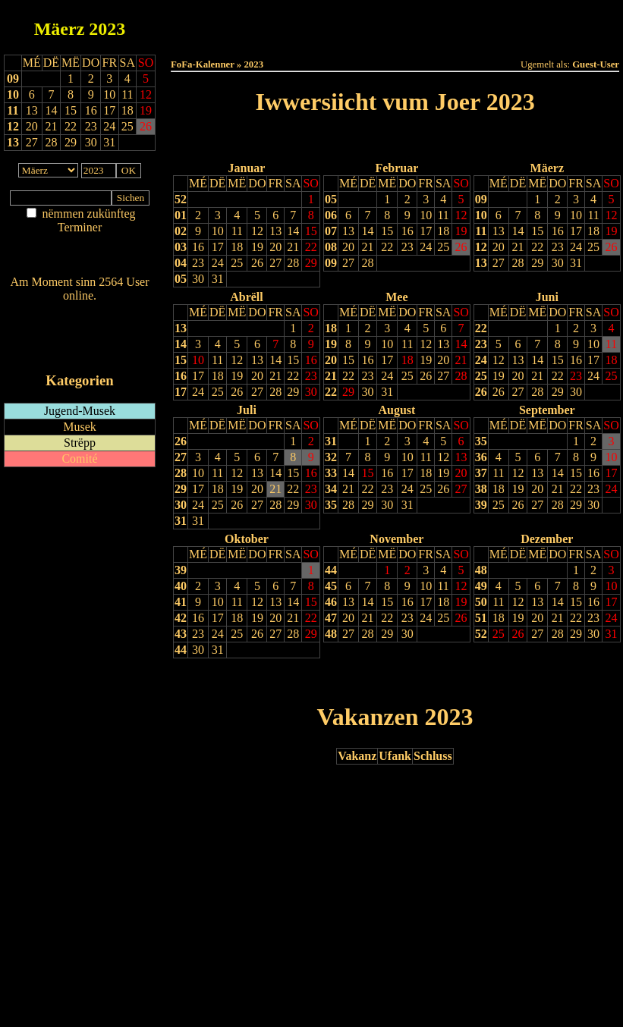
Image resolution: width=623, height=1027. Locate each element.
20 (275, 246)
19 (257, 246)
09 (13, 78)
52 (181, 199)
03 (181, 246)
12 (13, 126)
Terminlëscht (565, 24)
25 (237, 262)
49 (481, 585)
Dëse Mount (394, 24)
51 (481, 617)
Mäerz (59, 29)
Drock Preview (213, 681)
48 (331, 633)
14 (293, 231)
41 (181, 601)
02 (181, 231)
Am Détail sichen (80, 242)
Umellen (395, 38)
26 (257, 262)
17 (218, 246)
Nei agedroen (79, 257)
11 (12, 110)
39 (481, 504)
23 (198, 262)
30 (198, 278)
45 (331, 585)
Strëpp (80, 442)
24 (218, 262)
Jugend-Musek (79, 410)
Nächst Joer (437, 141)
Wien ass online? (79, 310)
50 (481, 601)
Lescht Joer (352, 141)
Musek (79, 426)
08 (331, 246)
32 (331, 457)
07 (331, 231)
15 (311, 231)
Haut (225, 24)
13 (13, 142)
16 (198, 246)
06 (331, 215)
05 (181, 278)
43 (181, 633)
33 (331, 472)
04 (181, 262)
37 (481, 472)
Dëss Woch (310, 24)
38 (481, 488)
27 (275, 262)
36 (481, 457)
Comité (79, 458)
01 (181, 215)
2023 (107, 29)
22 (311, 246)
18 (237, 246)
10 (13, 94)
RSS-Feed (80, 337)
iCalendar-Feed (79, 351)
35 (331, 504)
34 (331, 488)
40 (181, 585)
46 (331, 601)
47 (331, 617)
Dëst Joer (480, 24)
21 (293, 246)
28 (293, 262)
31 (218, 278)
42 (181, 617)
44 (181, 649)
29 (311, 262)
